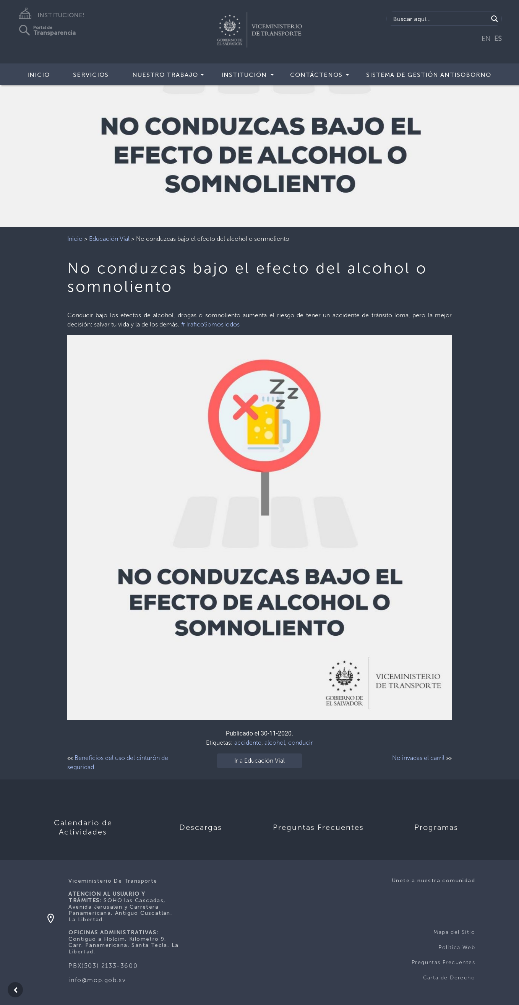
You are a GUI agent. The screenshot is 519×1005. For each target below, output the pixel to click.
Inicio (75, 238)
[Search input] (439, 18)
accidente (247, 742)
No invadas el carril (418, 757)
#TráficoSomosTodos (210, 324)
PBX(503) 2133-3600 (103, 965)
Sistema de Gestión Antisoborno (428, 74)
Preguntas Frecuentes (443, 962)
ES (498, 38)
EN (486, 38)
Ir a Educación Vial (259, 760)
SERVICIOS (91, 74)
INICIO (38, 74)
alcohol (274, 742)
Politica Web (456, 947)
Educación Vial (109, 238)
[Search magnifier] (494, 18)
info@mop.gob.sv (97, 980)
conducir (300, 742)
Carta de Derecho (449, 977)
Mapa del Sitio (454, 932)
